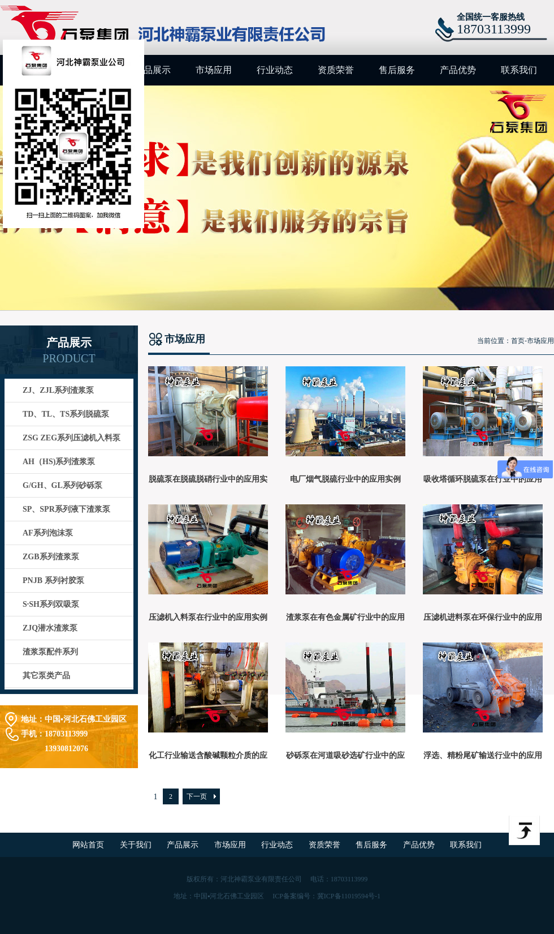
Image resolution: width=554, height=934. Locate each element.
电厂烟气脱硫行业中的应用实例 (345, 479)
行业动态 (275, 70)
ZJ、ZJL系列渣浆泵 (58, 390)
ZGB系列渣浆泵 (51, 556)
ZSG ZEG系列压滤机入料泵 (71, 438)
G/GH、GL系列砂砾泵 (62, 485)
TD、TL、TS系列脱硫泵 (66, 414)
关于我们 (137, 845)
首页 (518, 341)
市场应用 (214, 70)
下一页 (197, 796)
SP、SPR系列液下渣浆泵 (66, 509)
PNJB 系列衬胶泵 (53, 580)
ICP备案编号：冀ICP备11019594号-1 (326, 896)
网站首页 (89, 845)
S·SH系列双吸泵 (51, 604)
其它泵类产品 (46, 675)
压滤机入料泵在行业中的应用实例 (208, 617)
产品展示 (153, 70)
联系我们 (519, 70)
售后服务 (397, 70)
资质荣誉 (336, 70)
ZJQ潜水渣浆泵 (50, 628)
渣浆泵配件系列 (50, 652)
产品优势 (458, 70)
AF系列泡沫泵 (48, 533)
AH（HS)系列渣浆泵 (59, 461)
